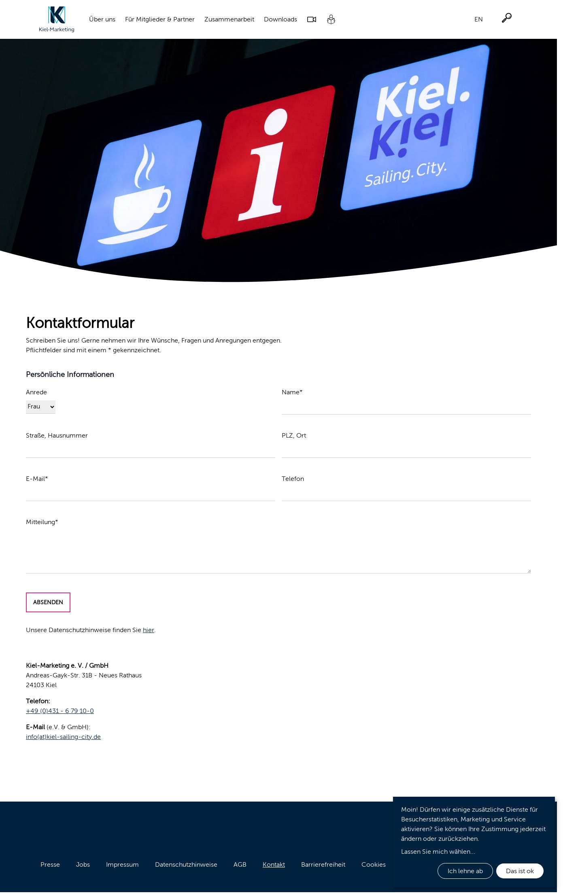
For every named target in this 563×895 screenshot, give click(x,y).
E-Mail (37, 478)
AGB (240, 864)
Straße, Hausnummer (57, 435)
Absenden (48, 602)
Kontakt (274, 864)
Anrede (36, 392)
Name (292, 392)
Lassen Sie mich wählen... (438, 851)
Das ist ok (520, 870)
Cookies (373, 864)
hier (148, 629)
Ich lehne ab (465, 870)
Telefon (293, 478)
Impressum (122, 864)
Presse (50, 864)
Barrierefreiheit (323, 864)
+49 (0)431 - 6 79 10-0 (60, 710)
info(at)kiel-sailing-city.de (63, 736)
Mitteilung (42, 521)
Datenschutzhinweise (186, 864)
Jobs (83, 864)
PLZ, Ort (294, 435)
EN (478, 19)
